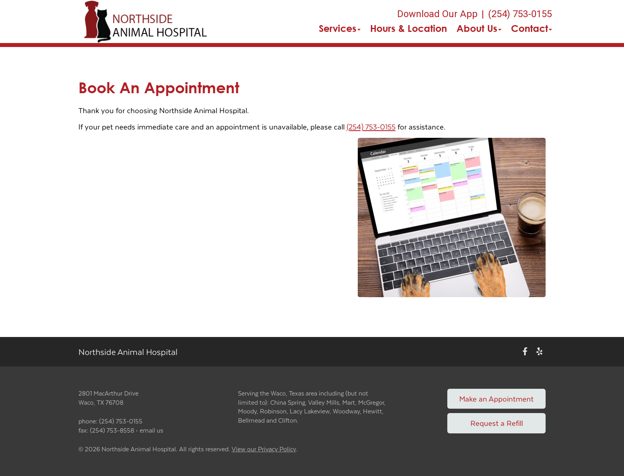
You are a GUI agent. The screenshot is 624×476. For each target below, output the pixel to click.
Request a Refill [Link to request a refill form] (496, 423)
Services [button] (340, 28)
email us (151, 430)
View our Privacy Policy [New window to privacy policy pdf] (264, 449)
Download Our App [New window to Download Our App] (437, 14)
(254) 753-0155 (371, 126)
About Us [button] (478, 28)
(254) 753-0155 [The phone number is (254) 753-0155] (520, 14)
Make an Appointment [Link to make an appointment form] (496, 398)
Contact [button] (531, 28)
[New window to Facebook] (525, 352)
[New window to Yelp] (539, 352)
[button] (144, 21)
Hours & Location (408, 28)
